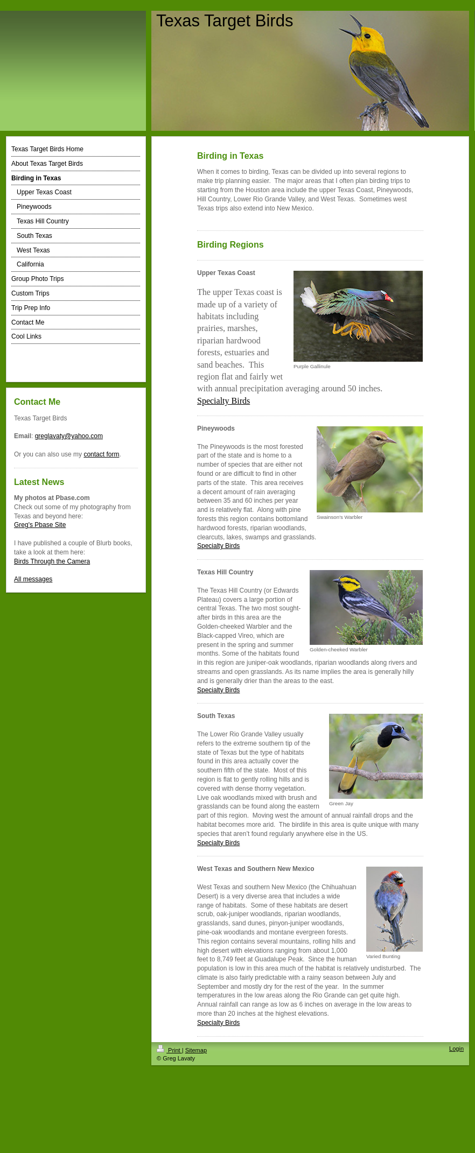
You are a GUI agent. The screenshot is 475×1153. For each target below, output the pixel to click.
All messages (33, 579)
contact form (101, 454)
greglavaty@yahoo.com (69, 436)
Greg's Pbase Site (40, 525)
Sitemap (196, 1050)
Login (456, 1048)
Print (169, 1050)
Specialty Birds (218, 546)
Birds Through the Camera (52, 561)
